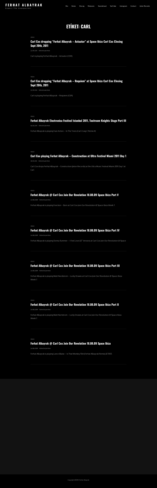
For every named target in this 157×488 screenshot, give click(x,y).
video (32, 37)
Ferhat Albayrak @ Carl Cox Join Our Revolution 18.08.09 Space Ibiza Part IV (75, 230)
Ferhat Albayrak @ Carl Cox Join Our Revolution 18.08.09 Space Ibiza (71, 343)
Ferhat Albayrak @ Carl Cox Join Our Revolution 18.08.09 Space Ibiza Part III (75, 265)
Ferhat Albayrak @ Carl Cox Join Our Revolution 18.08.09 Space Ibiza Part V (75, 195)
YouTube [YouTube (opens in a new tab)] (113, 6)
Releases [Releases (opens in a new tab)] (91, 6)
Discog (81, 6)
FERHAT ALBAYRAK (24, 4)
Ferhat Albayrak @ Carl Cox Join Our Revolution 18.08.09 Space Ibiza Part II (75, 304)
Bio (67, 6)
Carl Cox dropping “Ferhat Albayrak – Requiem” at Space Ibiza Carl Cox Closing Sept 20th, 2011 (77, 83)
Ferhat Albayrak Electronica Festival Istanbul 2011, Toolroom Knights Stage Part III (78, 120)
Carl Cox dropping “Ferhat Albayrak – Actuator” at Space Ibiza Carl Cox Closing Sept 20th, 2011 (77, 43)
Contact (133, 6)
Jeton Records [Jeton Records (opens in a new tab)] (145, 6)
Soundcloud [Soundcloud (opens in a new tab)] (102, 6)
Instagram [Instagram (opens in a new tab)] (123, 6)
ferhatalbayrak (44, 51)
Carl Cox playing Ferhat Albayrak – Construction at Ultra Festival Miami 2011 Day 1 (78, 156)
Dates (74, 6)
